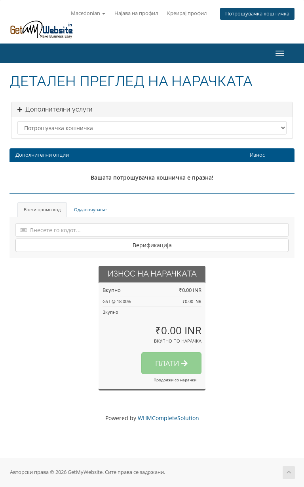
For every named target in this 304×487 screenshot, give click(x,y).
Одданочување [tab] (90, 209)
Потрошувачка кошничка (257, 13)
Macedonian (88, 13)
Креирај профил (187, 13)
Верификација (152, 245)
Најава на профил (136, 13)
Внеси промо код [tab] (42, 209)
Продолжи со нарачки (175, 380)
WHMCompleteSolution (168, 418)
